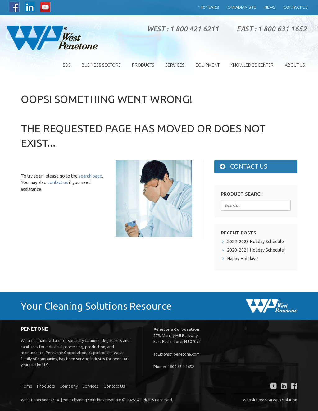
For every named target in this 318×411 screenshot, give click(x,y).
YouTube (45, 7)
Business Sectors (101, 64)
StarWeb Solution (281, 400)
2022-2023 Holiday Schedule (255, 241)
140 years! (208, 7)
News (269, 7)
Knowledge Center (252, 64)
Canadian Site (241, 7)
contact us (58, 182)
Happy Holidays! (242, 258)
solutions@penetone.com (176, 354)
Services (174, 64)
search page (90, 175)
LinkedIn (30, 7)
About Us (295, 64)
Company (68, 386)
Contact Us (295, 7)
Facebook (14, 7)
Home (26, 386)
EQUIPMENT (208, 64)
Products (143, 64)
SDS (67, 64)
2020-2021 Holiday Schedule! (256, 249)
